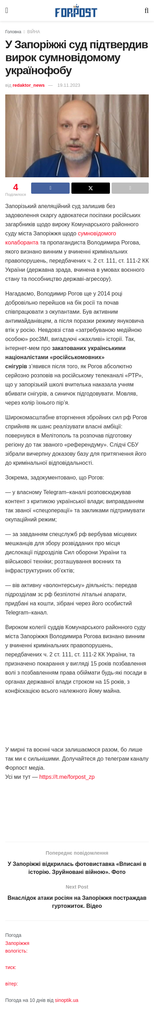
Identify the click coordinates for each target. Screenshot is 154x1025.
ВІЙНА (33, 31)
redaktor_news (29, 85)
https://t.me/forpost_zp (66, 777)
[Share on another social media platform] (130, 188)
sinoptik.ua (66, 1000)
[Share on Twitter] (90, 188)
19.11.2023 (68, 85)
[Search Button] (147, 10)
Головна (13, 31)
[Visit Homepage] (76, 10)
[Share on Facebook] (50, 188)
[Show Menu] (6, 10)
